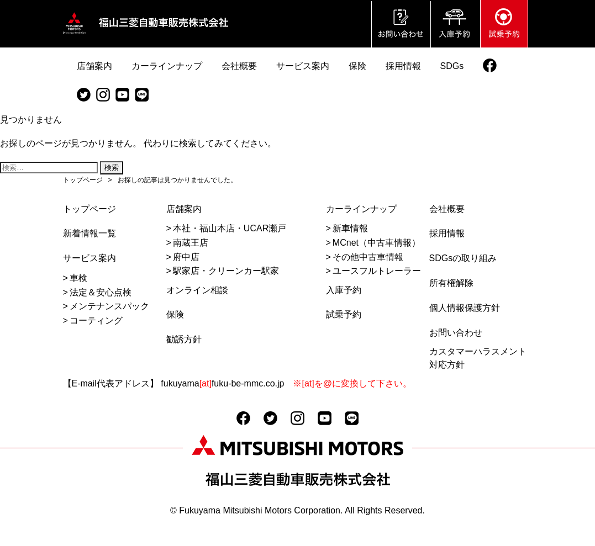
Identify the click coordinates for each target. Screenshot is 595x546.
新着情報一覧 (89, 233)
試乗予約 (343, 314)
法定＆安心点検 (100, 292)
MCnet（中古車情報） (376, 242)
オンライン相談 (197, 290)
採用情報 (447, 233)
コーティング (96, 320)
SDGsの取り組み (463, 258)
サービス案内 (89, 258)
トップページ (89, 209)
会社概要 (447, 209)
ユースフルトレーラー (377, 270)
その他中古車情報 (368, 257)
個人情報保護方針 (464, 307)
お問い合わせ (455, 332)
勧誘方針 (184, 339)
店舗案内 (184, 209)
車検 (78, 278)
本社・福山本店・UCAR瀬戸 (229, 228)
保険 (175, 314)
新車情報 (350, 228)
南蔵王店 (190, 242)
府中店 (186, 257)
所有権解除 (451, 283)
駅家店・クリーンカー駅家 (226, 270)
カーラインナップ (361, 209)
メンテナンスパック (109, 306)
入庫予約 (343, 290)
